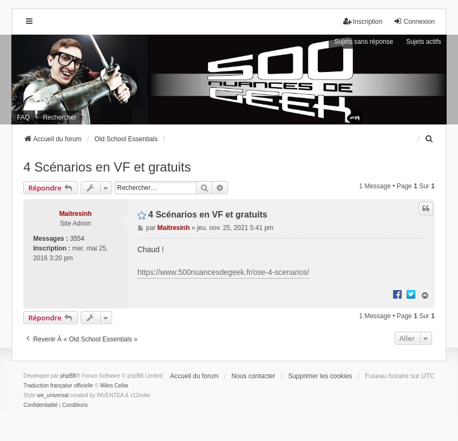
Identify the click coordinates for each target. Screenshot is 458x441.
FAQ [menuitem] (23, 117)
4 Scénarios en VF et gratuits (107, 167)
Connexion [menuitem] (414, 21)
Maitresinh (75, 214)
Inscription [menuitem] (363, 21)
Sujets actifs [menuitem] (423, 41)
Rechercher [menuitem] (59, 117)
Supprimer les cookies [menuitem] (320, 376)
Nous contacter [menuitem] (254, 376)
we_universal (52, 395)
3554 (77, 238)
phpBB (68, 376)
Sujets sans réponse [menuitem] (363, 41)
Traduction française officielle (58, 386)
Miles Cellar (114, 386)
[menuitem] (430, 139)
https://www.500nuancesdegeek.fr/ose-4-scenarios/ (224, 272)
